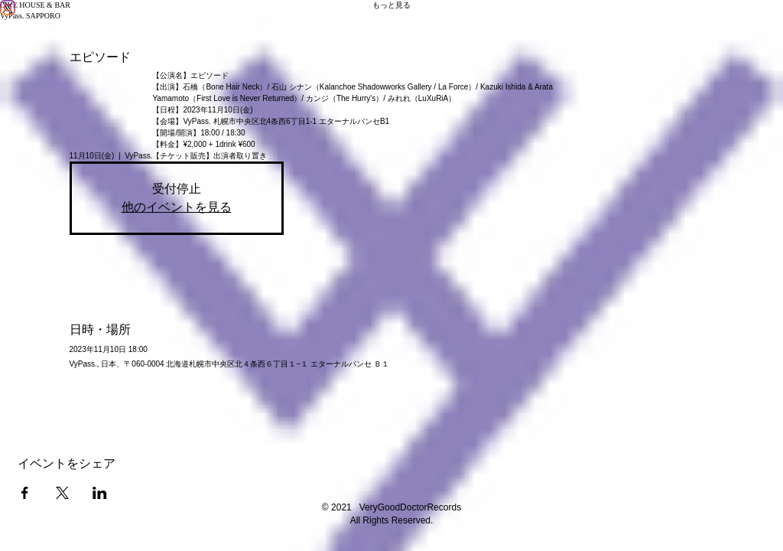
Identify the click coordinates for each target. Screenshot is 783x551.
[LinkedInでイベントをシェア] (100, 493)
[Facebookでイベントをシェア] (25, 493)
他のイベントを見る (177, 207)
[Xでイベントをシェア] (62, 493)
